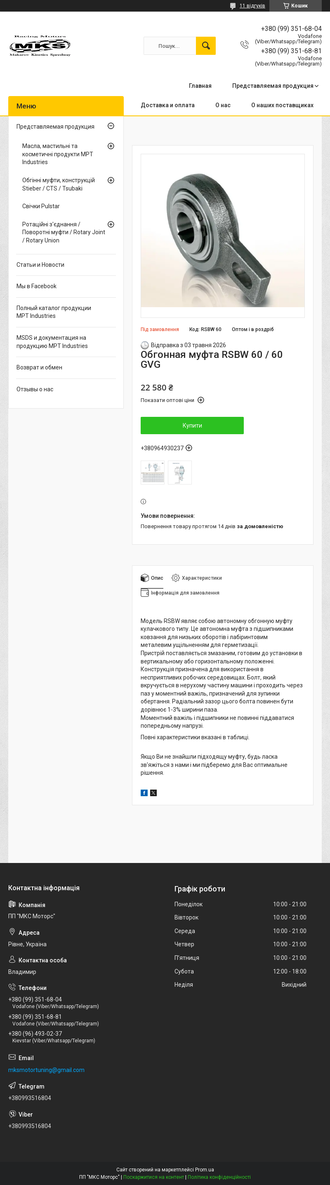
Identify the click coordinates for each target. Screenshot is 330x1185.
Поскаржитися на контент (153, 1177)
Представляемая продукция (273, 85)
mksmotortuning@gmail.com (46, 1070)
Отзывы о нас (34, 389)
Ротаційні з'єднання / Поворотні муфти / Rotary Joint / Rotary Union (63, 232)
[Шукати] (206, 46)
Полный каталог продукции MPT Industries (53, 312)
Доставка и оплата (168, 105)
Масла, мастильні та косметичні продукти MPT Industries (57, 154)
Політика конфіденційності (219, 1177)
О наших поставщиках (282, 105)
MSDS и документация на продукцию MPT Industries (52, 341)
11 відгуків (252, 6)
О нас (223, 105)
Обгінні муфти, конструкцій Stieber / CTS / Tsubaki (58, 184)
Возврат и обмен (39, 367)
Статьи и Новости (40, 264)
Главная (200, 85)
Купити (192, 425)
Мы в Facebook (36, 286)
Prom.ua (204, 1170)
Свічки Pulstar (41, 206)
